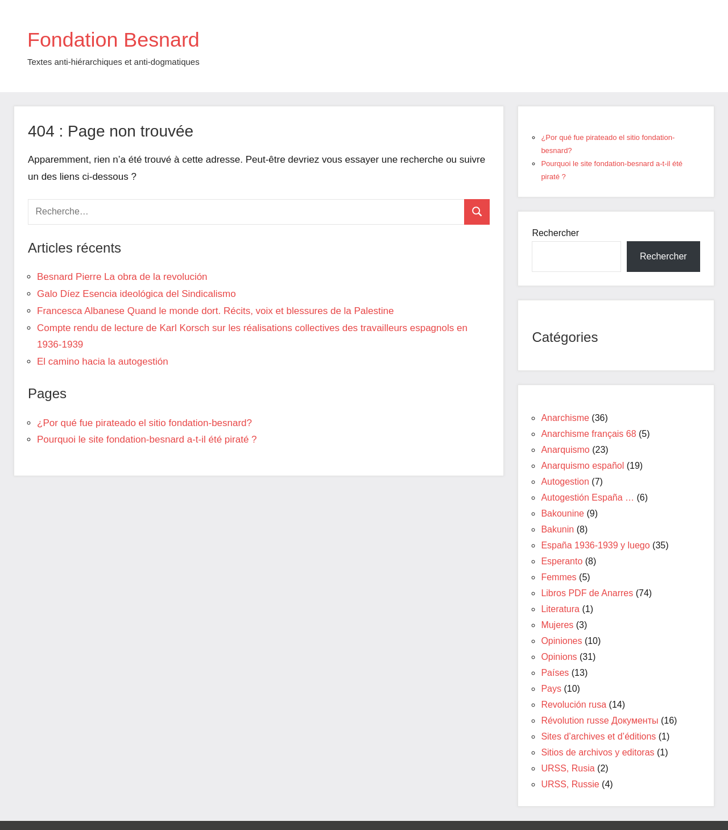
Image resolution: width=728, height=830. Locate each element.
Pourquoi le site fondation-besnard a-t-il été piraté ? (147, 439)
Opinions (559, 657)
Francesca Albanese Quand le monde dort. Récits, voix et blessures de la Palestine (215, 310)
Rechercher (555, 233)
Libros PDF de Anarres (587, 593)
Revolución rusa (573, 704)
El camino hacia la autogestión (102, 361)
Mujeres (557, 625)
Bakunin (557, 529)
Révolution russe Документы (599, 720)
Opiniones (561, 641)
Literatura (560, 609)
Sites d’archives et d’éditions (598, 736)
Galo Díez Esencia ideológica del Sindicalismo (136, 293)
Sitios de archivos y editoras (597, 752)
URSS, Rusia (567, 768)
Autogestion (565, 481)
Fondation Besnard (123, 38)
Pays (551, 688)
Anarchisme (565, 418)
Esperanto (561, 561)
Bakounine (562, 513)
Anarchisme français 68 (588, 434)
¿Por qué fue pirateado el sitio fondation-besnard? (144, 423)
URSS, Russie (570, 784)
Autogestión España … (587, 497)
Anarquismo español (582, 465)
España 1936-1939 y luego (595, 545)
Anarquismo (565, 450)
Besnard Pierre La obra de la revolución (122, 276)
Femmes (558, 577)
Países (555, 673)
